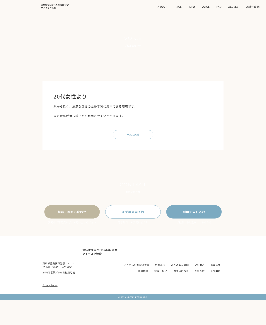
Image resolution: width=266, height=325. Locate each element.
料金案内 (160, 264)
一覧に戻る (133, 134)
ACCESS (233, 7)
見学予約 (200, 271)
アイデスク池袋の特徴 (136, 264)
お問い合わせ (181, 271)
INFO (191, 7)
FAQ (218, 6)
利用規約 (143, 271)
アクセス (200, 264)
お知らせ (216, 264)
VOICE (206, 7)
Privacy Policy (49, 285)
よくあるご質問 (180, 264)
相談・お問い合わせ (72, 212)
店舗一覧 (159, 271)
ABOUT (162, 6)
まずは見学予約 (133, 212)
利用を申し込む (194, 212)
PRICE (178, 6)
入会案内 (215, 271)
